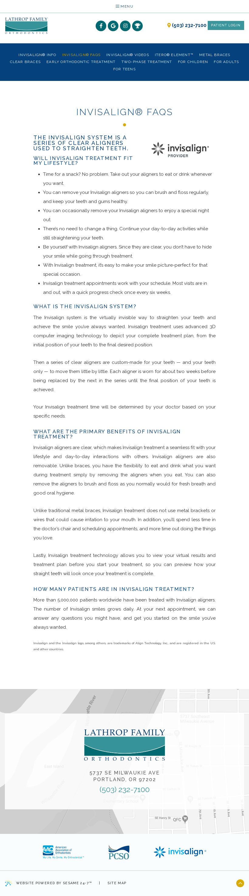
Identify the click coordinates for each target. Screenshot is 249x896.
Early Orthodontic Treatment (80, 62)
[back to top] (240, 883)
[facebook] (101, 26)
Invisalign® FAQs (81, 55)
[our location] (169, 25)
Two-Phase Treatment (146, 62)
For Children (193, 62)
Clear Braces (25, 62)
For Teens (124, 69)
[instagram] (125, 26)
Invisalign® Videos (127, 55)
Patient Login (225, 25)
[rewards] (137, 26)
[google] (113, 26)
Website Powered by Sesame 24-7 (48, 883)
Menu (125, 6)
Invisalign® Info (37, 55)
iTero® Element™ (174, 55)
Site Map (116, 883)
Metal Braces (214, 55)
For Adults (226, 62)
